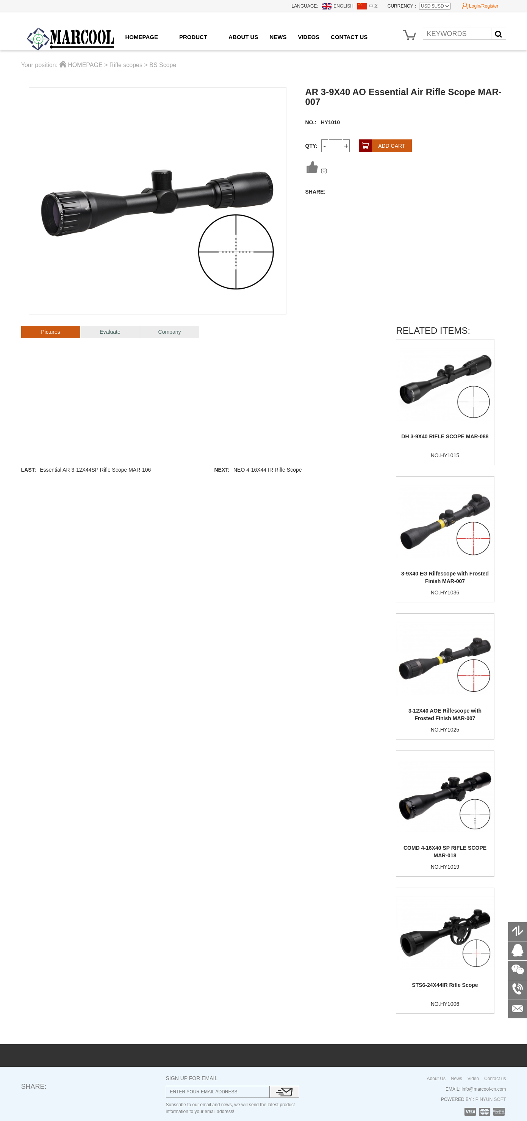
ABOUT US (243, 37)
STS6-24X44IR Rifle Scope (445, 985)
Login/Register (480, 6)
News (456, 1078)
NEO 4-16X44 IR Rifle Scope (267, 470)
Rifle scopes (125, 65)
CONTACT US (349, 37)
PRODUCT (193, 37)
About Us (436, 1078)
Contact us (495, 1078)
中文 (373, 6)
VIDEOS (308, 37)
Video (473, 1078)
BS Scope (162, 65)
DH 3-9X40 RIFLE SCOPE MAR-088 (444, 436)
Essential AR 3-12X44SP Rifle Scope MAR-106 (95, 470)
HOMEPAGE (141, 37)
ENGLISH (343, 6)
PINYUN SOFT (490, 1099)
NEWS (277, 37)
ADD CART (382, 145)
